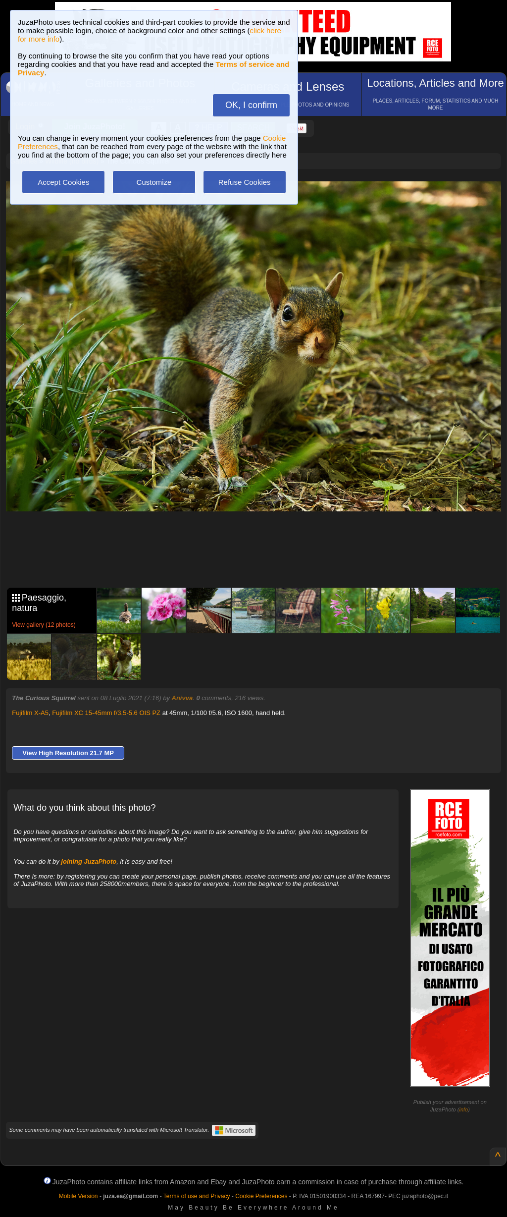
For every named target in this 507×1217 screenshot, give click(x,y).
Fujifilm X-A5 (30, 713)
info (463, 1109)
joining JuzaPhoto (88, 861)
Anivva (182, 698)
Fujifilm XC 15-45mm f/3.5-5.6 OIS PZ (106, 713)
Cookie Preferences (261, 1196)
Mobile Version (78, 1196)
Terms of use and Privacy (196, 1196)
